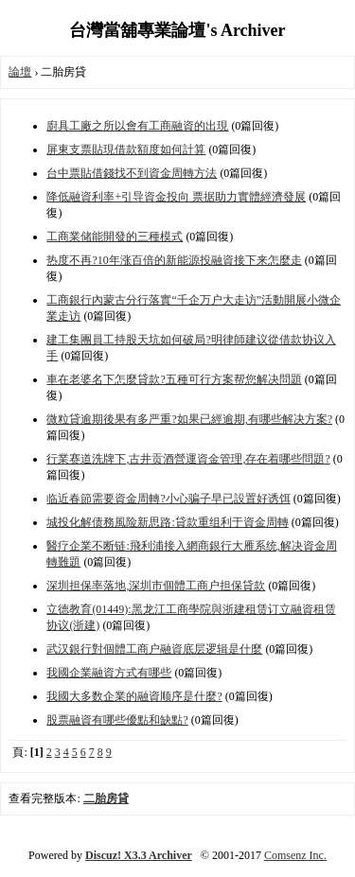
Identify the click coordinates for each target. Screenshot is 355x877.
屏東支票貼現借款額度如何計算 (125, 149)
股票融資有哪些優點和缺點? (116, 720)
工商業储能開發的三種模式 (114, 236)
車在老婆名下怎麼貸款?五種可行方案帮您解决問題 (173, 379)
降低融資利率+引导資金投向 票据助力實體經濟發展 (176, 196)
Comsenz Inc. (295, 855)
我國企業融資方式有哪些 (108, 672)
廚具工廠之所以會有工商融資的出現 (137, 125)
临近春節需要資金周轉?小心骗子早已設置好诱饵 (168, 498)
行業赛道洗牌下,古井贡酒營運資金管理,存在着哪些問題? (187, 458)
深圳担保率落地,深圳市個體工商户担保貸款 (155, 585)
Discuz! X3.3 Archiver (138, 855)
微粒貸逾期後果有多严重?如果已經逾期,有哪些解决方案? (189, 419)
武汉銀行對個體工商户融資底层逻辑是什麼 (154, 649)
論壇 (20, 72)
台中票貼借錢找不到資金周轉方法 (131, 173)
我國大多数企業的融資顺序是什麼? (134, 696)
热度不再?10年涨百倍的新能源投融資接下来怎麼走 (173, 260)
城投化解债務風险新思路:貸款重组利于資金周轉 (167, 522)
